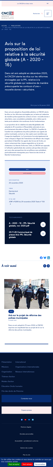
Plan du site (26, 455)
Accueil (4, 25)
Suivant (48, 265)
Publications (16, 25)
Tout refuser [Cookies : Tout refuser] (27, 464)
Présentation (7, 362)
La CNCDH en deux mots (25, 3)
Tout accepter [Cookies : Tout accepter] (14, 464)
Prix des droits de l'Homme (12, 391)
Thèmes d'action (8, 376)
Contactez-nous (26, 398)
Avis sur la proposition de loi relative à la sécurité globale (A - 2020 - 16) (26, 28)
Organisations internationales (27, 367)
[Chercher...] (37, 13)
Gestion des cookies (26, 448)
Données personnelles (26, 434)
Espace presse (26, 410)
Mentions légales (26, 427)
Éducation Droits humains (12, 386)
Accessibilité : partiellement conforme (26, 441)
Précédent (44, 265)
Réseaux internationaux (24, 371)
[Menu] (48, 13)
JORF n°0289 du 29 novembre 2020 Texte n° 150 (27, 202)
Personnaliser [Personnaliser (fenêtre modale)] (40, 464)
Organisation (7, 371)
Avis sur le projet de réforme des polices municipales (24, 316)
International (20, 362)
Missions (5, 367)
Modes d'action (8, 381)
